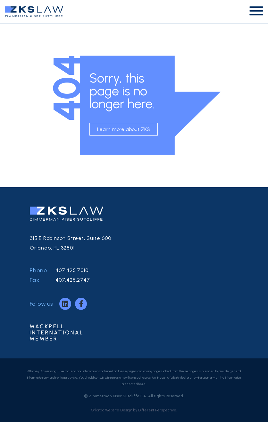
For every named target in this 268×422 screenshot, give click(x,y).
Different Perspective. (157, 410)
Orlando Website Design (111, 410)
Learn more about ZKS (123, 129)
